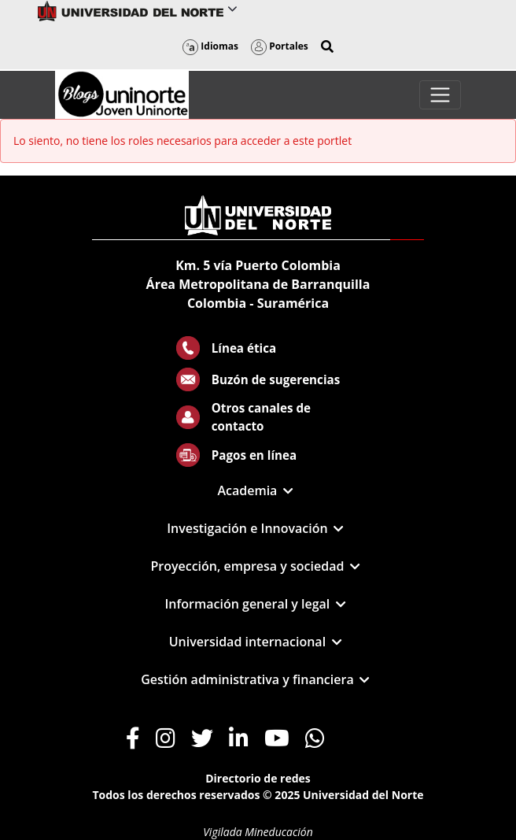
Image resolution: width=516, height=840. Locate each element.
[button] (327, 46)
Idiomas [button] (210, 46)
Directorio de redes (258, 778)
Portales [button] (279, 46)
